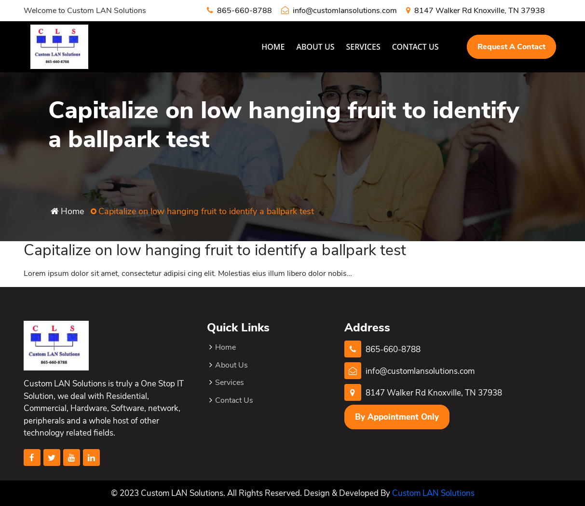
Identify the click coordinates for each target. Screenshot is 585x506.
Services (363, 46)
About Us (315, 46)
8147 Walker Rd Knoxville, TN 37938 (475, 10)
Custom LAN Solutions (433, 493)
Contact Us (415, 46)
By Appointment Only (397, 417)
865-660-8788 (239, 10)
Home (273, 46)
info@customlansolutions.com (339, 10)
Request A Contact (511, 46)
